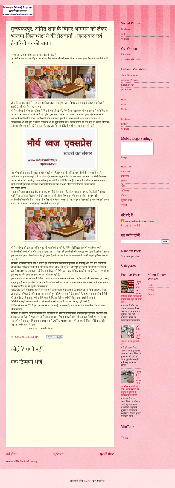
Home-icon (126, 166)
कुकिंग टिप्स (126, 200)
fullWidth (125, 54)
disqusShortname (129, 75)
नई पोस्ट (11, 454)
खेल (123, 185)
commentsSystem (129, 80)
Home (124, 99)
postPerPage (127, 89)
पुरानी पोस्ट (107, 454)
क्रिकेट (124, 195)
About (124, 104)
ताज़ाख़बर (125, 171)
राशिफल (125, 190)
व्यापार (124, 181)
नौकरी (124, 205)
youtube (125, 38)
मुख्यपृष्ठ (58, 454)
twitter (124, 34)
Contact (125, 109)
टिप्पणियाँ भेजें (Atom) (26, 461)
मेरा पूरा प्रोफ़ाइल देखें (130, 225)
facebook (125, 29)
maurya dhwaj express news (139, 221)
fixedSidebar (127, 84)
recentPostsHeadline (131, 59)
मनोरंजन (125, 176)
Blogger (88, 481)
